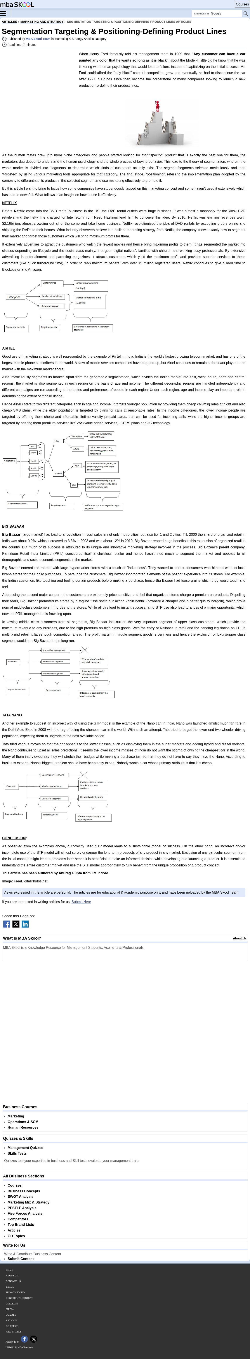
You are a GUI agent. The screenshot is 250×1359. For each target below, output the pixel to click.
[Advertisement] (39, 82)
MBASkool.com (25, 1347)
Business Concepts (24, 1191)
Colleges (12, 1303)
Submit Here (81, 902)
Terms (10, 1286)
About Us (240, 938)
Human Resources (23, 1127)
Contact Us (13, 1281)
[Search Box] (217, 13)
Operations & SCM (23, 1122)
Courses (242, 4)
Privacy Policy (15, 1292)
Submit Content (21, 1259)
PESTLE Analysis (22, 1208)
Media (10, 1309)
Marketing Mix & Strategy (28, 1202)
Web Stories (14, 1331)
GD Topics (16, 1236)
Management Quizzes (25, 1148)
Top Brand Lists (21, 1224)
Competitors (18, 1219)
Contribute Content (19, 1298)
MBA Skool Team (38, 39)
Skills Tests (17, 1153)
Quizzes (11, 1314)
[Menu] (5, 13)
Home (9, 1270)
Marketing (16, 1116)
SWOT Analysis (20, 1196)
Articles (14, 1230)
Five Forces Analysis (25, 1213)
